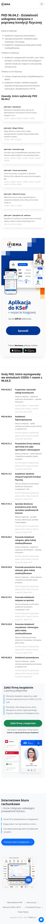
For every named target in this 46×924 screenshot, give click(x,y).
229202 (19, 224)
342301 (19, 139)
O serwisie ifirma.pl (33, 907)
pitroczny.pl (31, 902)
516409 (31, 118)
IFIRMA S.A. (32, 917)
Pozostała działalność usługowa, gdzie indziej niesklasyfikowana (25, 540)
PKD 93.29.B (6, 624)
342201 (19, 158)
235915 (6, 182)
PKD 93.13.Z (6, 474)
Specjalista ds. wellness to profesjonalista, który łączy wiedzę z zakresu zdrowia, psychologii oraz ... (22, 219)
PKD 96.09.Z (6, 537)
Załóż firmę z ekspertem (23, 723)
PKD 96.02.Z (6, 389)
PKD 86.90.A (6, 416)
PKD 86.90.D (6, 657)
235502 (6, 158)
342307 (38, 158)
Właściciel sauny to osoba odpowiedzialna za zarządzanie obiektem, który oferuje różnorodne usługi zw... (21, 200)
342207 (31, 182)
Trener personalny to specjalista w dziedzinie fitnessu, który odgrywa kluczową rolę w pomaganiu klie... (22, 176)
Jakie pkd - (12, 107)
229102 (6, 224)
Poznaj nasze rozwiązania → (18, 842)
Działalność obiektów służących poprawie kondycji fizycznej (28, 477)
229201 (6, 118)
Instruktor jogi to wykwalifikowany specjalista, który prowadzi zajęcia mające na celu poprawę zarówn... (22, 153)
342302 (6, 184)
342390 (19, 184)
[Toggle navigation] (42, 4)
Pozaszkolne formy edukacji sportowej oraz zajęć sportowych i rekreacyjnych (27, 446)
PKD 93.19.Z (6, 597)
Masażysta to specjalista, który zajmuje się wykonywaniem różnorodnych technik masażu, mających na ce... (20, 112)
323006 (13, 158)
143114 (13, 139)
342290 (38, 182)
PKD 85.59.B (6, 567)
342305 (31, 158)
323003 (13, 118)
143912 (13, 205)
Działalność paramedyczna (27, 657)
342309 (6, 160)
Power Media (23, 912)
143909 (6, 205)
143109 (6, 139)
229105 (13, 224)
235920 (13, 182)
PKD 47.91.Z (6, 504)
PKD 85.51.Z (6, 443)
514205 (19, 205)
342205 (25, 182)
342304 (25, 118)
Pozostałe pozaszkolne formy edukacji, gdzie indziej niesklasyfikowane (28, 570)
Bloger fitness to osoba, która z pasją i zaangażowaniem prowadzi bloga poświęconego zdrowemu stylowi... (21, 134)
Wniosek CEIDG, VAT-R (12, 907)
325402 (19, 118)
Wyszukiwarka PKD (14, 902)
